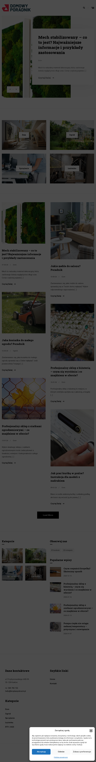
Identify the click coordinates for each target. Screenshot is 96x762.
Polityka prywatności (61, 757)
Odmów (61, 752)
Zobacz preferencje (82, 752)
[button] (91, 730)
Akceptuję (41, 752)
